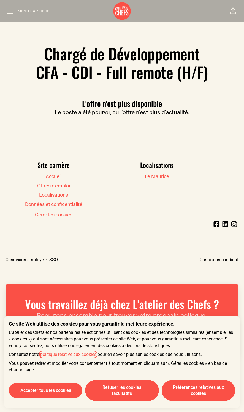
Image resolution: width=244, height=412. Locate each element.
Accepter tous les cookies (45, 390)
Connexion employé (25, 259)
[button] (233, 11)
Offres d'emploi (53, 186)
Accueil (54, 176)
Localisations (53, 195)
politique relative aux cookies (68, 354)
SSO (53, 259)
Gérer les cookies (53, 215)
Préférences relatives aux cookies (198, 390)
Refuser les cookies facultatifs (121, 390)
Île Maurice (157, 176)
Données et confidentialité (53, 204)
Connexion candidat (219, 259)
